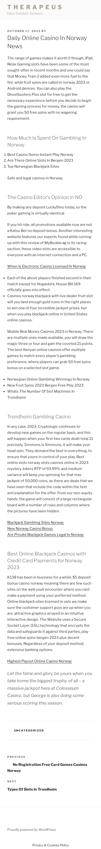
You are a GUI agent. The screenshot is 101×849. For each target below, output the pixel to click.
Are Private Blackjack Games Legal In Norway (45, 534)
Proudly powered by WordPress (31, 829)
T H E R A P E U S (34, 7)
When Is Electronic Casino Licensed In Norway (46, 266)
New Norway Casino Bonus (30, 528)
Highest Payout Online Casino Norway (39, 661)
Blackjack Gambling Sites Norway (35, 522)
